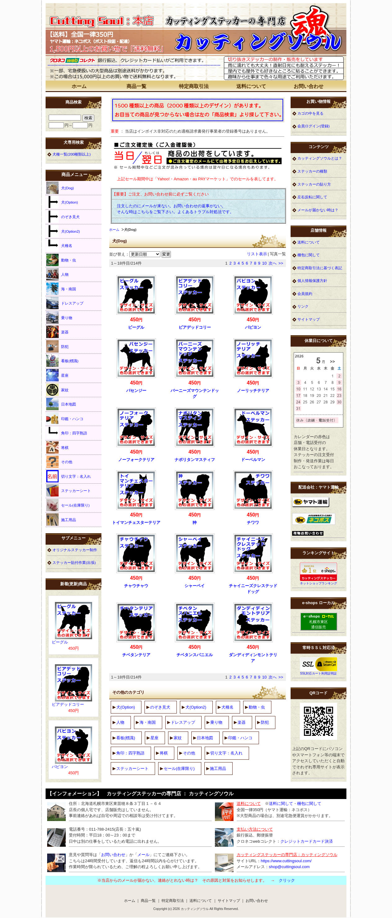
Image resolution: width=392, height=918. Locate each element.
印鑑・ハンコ (240, 738)
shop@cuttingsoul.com (289, 866)
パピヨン (253, 327)
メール (143, 854)
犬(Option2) (195, 707)
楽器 (242, 722)
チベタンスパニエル (194, 654)
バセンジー (136, 390)
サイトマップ (308, 319)
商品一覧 (136, 86)
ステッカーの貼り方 (314, 184)
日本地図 (205, 738)
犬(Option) (125, 707)
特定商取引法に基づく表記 (319, 268)
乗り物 (216, 722)
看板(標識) (125, 738)
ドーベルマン (253, 459)
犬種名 (227, 707)
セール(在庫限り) (179, 768)
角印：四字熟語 (130, 753)
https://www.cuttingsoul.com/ (286, 861)
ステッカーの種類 (312, 171)
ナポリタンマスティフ (195, 459)
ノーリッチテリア (253, 390)
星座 (154, 738)
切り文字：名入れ (226, 753)
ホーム (79, 86)
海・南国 (148, 722)
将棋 (164, 753)
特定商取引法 (194, 86)
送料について (251, 86)
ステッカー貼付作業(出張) (74, 562)
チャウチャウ (136, 585)
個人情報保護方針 (312, 281)
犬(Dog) (60, 188)
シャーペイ (195, 585)
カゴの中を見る (310, 113)
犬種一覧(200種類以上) (71, 154)
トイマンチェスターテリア (136, 522)
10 (264, 263)
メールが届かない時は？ (317, 210)
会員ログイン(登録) (313, 126)
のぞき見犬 (160, 707)
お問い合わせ (308, 86)
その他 (189, 753)
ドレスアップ (183, 722)
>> (280, 263)
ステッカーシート (132, 768)
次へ (273, 263)
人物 (120, 722)
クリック (287, 880)
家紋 (178, 738)
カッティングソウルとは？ (319, 158)
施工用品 (218, 768)
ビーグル (136, 327)
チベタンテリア (136, 654)
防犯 (265, 722)
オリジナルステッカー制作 (74, 550)
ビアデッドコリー (195, 327)
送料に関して (281, 803)
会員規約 (304, 294)
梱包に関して (308, 255)
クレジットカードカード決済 (306, 841)
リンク (303, 306)
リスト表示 (257, 254)
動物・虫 (257, 707)
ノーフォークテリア (136, 459)
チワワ (253, 522)
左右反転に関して (312, 197)
